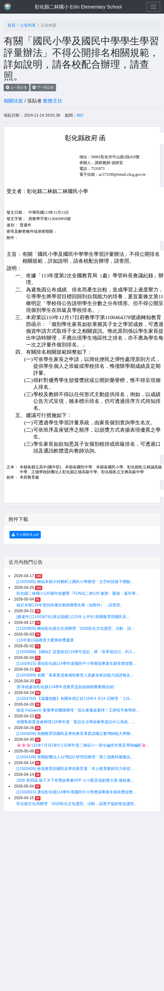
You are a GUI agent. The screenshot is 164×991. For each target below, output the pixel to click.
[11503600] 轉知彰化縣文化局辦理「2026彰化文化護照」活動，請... (75, 628)
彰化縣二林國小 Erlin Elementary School (78, 6)
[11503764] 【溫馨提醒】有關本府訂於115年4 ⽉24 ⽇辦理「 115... (74, 698)
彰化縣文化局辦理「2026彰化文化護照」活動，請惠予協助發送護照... (76, 804)
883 (80, 115)
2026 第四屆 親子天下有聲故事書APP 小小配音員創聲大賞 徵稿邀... (74, 780)
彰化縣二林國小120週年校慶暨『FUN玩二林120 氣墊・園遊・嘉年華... (77, 593)
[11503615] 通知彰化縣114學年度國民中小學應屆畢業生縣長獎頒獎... (76, 663)
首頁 (11, 25)
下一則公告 (43, 87)
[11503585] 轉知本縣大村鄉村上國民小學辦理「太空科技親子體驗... (74, 582)
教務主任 (52, 100)
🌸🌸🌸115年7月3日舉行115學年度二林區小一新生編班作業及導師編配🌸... (83, 745)
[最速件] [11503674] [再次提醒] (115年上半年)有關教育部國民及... (73, 617)
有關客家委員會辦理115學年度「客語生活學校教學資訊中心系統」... (75, 722)
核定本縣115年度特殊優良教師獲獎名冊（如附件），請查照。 (70, 605)
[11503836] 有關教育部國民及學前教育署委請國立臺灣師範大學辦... (74, 734)
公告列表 (28, 25)
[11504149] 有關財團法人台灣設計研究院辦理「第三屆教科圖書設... (74, 757)
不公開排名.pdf (25, 535)
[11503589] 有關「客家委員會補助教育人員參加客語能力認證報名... (74, 675)
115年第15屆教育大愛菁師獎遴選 (45, 640)
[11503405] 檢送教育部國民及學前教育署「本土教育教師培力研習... (74, 769)
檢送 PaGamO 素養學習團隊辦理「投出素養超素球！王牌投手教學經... (77, 710)
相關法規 (13, 100)
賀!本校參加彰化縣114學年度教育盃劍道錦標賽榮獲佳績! (65, 687)
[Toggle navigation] (153, 7)
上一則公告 (16, 87)
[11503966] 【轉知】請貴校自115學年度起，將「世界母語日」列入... (76, 652)
